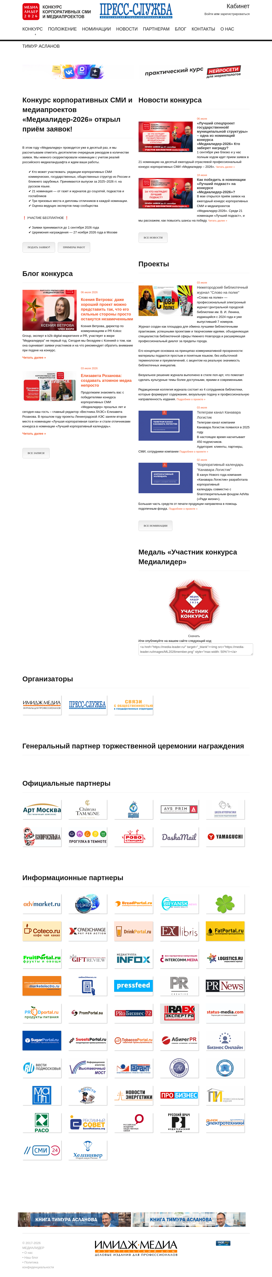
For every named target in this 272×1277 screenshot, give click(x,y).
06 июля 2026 (89, 292)
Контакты (203, 29)
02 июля (202, 459)
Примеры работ (74, 247)
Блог (180, 29)
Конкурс (32, 31)
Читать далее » (225, 166)
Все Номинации (156, 525)
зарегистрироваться (235, 14)
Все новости (153, 237)
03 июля (202, 282)
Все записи (36, 453)
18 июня (202, 175)
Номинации (96, 29)
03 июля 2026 (89, 368)
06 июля (202, 118)
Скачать (194, 636)
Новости (127, 29)
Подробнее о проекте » (191, 399)
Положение (62, 29)
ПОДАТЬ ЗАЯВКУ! (39, 247)
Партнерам (156, 29)
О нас (227, 29)
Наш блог (31, 1257)
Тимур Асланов (41, 46)
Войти (209, 14)
